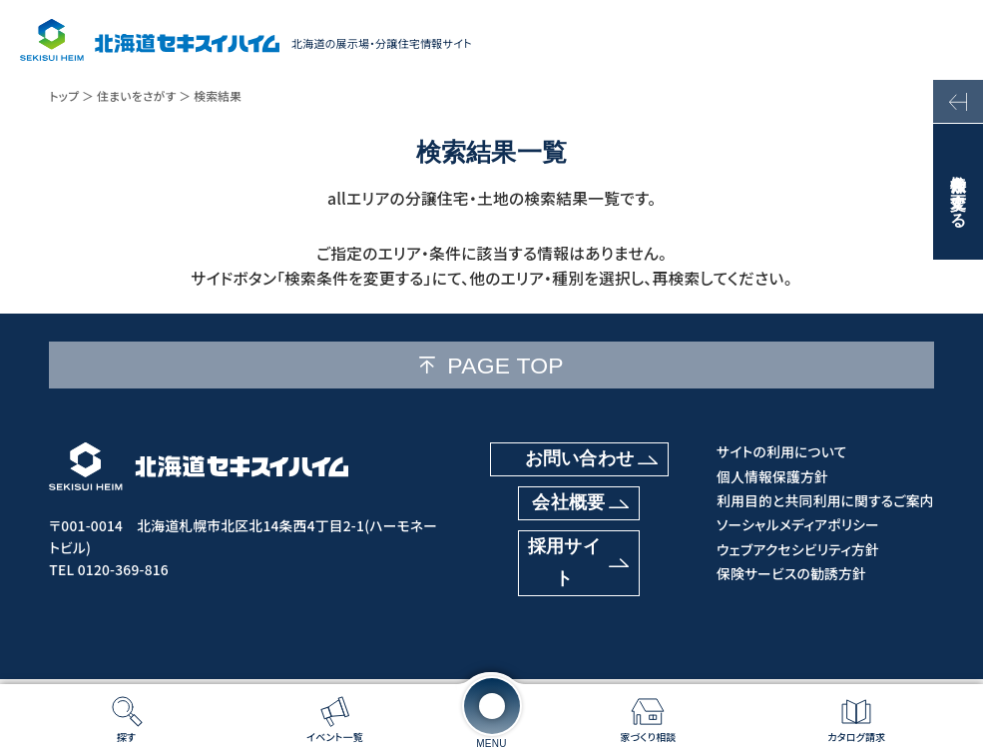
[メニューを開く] (492, 706)
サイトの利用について (781, 451)
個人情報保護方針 (772, 476)
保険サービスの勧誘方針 (791, 573)
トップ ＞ (71, 95)
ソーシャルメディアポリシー (798, 524)
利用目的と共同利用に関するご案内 (825, 500)
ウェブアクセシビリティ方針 (798, 549)
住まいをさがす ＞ (144, 95)
